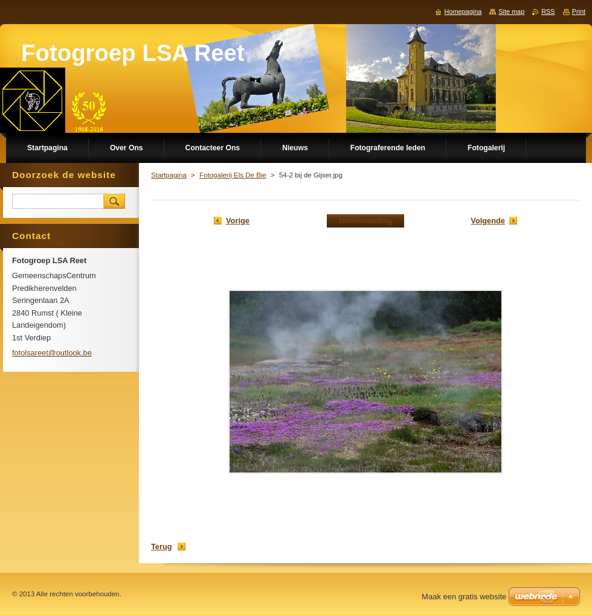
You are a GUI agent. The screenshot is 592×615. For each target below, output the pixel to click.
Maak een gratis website (464, 596)
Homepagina (463, 11)
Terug (161, 546)
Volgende (488, 220)
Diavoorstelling (365, 221)
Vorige (237, 220)
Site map (511, 11)
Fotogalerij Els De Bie (232, 175)
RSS (548, 11)
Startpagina (169, 175)
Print (578, 11)
